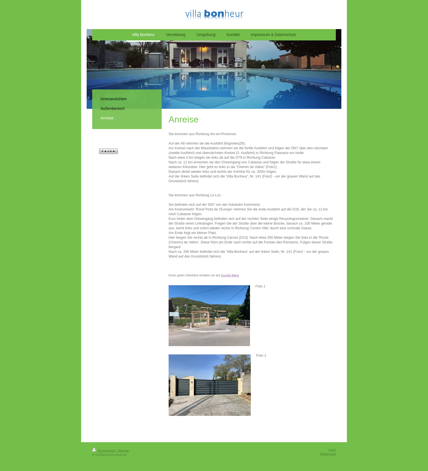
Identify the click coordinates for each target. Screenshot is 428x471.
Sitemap (123, 450)
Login (332, 449)
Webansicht (328, 453)
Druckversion (104, 450)
